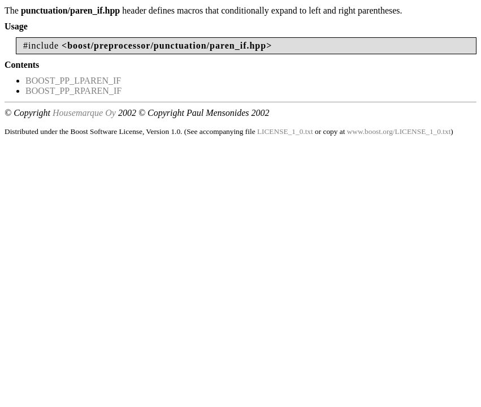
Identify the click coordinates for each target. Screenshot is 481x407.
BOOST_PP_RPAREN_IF (73, 91)
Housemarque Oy (84, 113)
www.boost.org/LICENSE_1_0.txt (399, 131)
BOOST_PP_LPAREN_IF (73, 80)
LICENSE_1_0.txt (285, 131)
